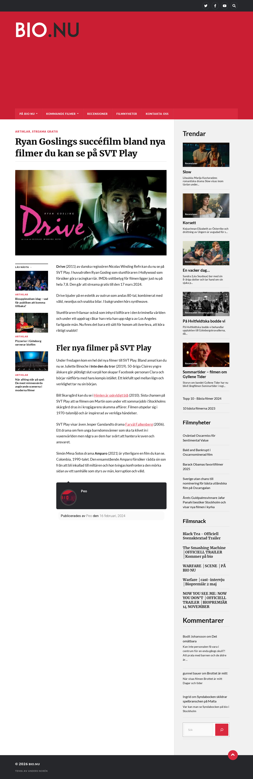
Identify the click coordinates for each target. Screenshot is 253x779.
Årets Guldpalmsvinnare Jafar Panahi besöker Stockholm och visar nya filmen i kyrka (204, 502)
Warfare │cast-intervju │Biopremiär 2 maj (203, 582)
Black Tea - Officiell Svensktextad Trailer (202, 536)
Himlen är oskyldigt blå (111, 395)
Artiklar (23, 131)
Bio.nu (35, 764)
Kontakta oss (157, 113)
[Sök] (221, 730)
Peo (84, 491)
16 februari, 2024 (112, 516)
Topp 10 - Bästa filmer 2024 (202, 398)
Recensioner (97, 113)
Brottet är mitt (217, 673)
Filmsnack (198, 520)
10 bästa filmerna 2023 (199, 408)
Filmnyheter (126, 113)
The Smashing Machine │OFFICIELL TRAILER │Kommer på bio (204, 552)
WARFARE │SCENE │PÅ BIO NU (204, 568)
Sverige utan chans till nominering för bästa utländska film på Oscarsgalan (205, 483)
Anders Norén (39, 770)
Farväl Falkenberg (139, 424)
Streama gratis (45, 131)
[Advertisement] (126, 71)
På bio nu (27, 113)
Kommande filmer (61, 113)
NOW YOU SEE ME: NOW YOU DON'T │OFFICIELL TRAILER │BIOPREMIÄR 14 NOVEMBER (205, 600)
